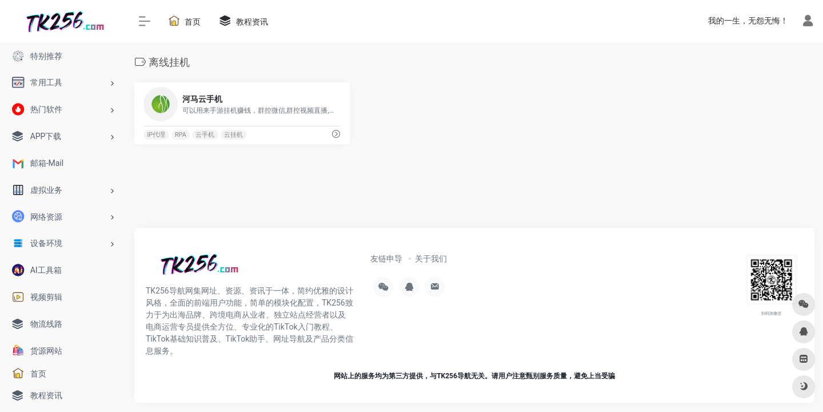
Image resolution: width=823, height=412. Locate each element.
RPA (180, 134)
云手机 (204, 134)
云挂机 (233, 134)
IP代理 (156, 134)
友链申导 (386, 258)
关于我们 (431, 258)
